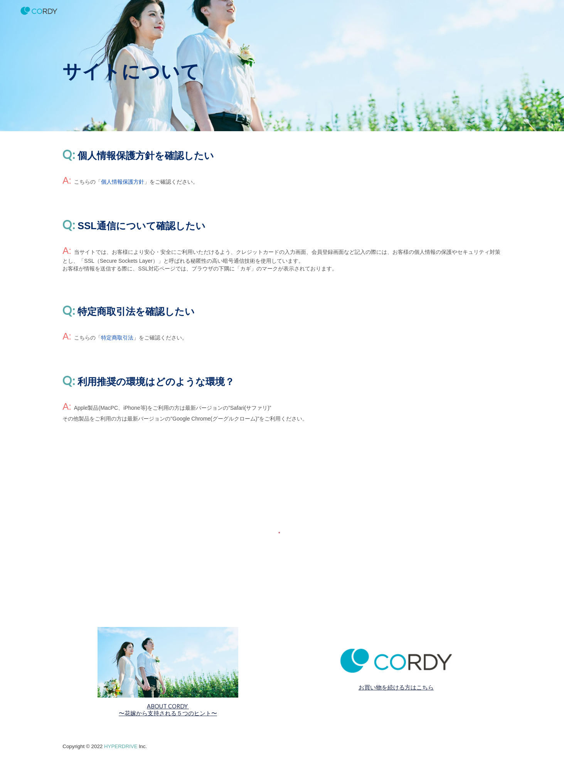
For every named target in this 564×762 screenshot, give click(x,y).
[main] (224, 65)
